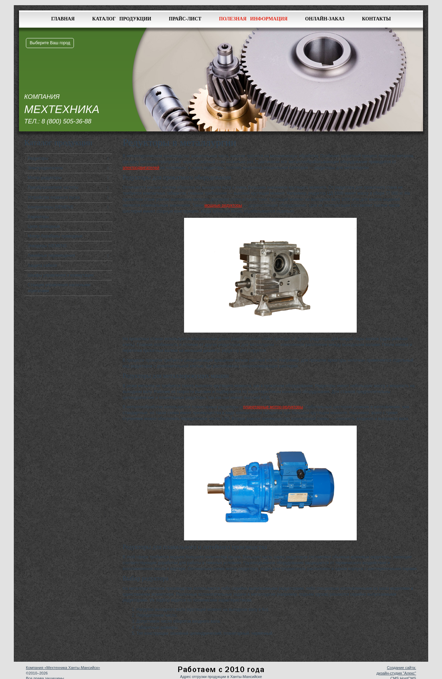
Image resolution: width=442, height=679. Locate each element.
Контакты (376, 18)
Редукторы (38, 158)
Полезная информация (253, 18)
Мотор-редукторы (44, 177)
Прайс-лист (185, 18)
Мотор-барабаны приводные (55, 236)
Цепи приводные (44, 226)
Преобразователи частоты (53, 187)
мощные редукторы (223, 205)
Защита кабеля (42, 265)
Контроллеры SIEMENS (50, 207)
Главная (63, 18)
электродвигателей (141, 167)
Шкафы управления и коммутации (61, 275)
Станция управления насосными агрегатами (59, 287)
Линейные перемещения (51, 255)
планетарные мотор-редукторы (273, 406)
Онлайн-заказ (325, 18)
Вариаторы (38, 216)
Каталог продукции (121, 18)
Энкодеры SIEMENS (47, 245)
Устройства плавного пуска (54, 197)
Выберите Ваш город (50, 42)
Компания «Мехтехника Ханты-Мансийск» (63, 668)
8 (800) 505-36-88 (66, 121)
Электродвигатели (45, 168)
